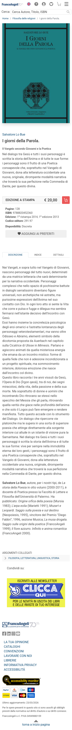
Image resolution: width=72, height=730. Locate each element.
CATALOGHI (12, 646)
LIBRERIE (10, 660)
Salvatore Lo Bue (13, 134)
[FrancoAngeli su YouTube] (18, 634)
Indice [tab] (38, 255)
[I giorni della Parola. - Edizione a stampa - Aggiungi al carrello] (66, 200)
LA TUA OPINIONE (16, 642)
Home (5, 18)
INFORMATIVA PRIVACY (20, 665)
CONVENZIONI (14, 651)
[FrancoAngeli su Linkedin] (9, 634)
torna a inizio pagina (36, 724)
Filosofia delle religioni (23, 18)
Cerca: (6, 12)
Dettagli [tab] (58, 255)
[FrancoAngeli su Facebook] (4, 634)
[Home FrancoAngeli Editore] (12, 4)
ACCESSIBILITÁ (14, 669)
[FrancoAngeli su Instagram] (13, 634)
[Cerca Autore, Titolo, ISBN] (38, 12)
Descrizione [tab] (15, 255)
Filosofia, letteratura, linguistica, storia (33, 558)
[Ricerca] (68, 12)
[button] (27, 4)
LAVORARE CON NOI (18, 656)
